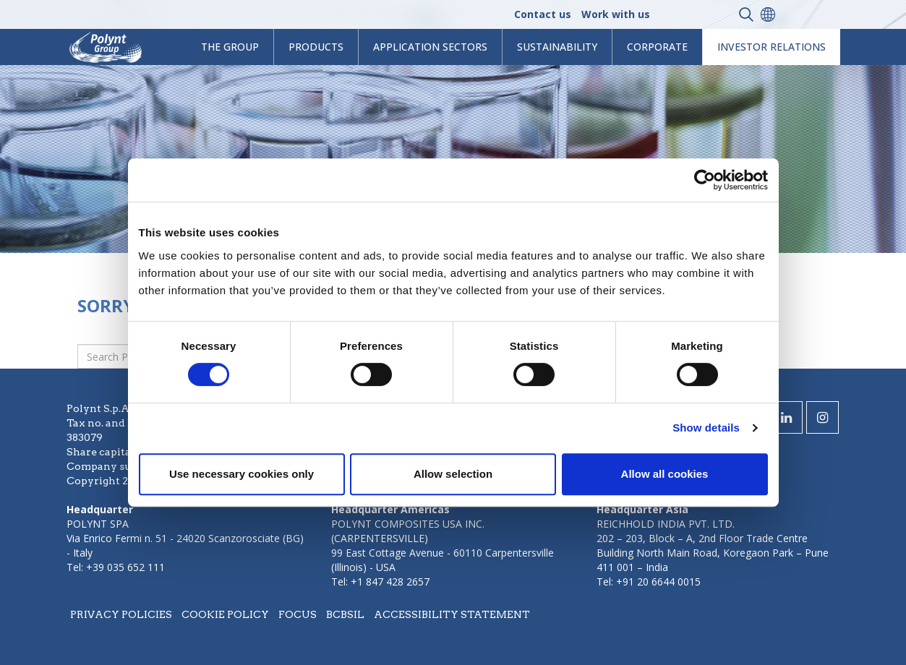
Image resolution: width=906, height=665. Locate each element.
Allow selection (453, 474)
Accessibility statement (452, 614)
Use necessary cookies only (241, 474)
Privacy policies (121, 614)
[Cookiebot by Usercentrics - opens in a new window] (704, 180)
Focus (297, 614)
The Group (230, 46)
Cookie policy (225, 614)
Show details (706, 427)
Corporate (657, 46)
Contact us (542, 14)
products (316, 46)
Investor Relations (771, 46)
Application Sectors (430, 46)
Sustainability (557, 46)
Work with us (615, 14)
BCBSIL (345, 614)
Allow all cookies (665, 474)
